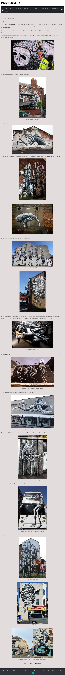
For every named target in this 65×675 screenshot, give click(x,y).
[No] (63, 672)
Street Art (18, 8)
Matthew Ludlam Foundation (53, 156)
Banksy (12, 8)
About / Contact (45, 8)
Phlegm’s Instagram (5, 27)
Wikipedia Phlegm (11, 24)
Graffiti (26, 8)
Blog (6, 8)
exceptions (10, 30)
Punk (31, 8)
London (37, 8)
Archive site (55, 8)
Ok (32, 672)
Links (6, 11)
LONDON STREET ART (33, 663)
